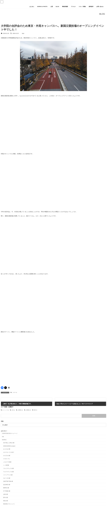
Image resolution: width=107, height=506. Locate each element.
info (3, 436)
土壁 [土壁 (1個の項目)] (13, 410)
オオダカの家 (6, 455)
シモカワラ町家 (7, 462)
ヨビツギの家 (6, 478)
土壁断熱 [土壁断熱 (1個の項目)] (20, 410)
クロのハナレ (6, 458)
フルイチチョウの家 (8, 468)
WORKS (4, 439)
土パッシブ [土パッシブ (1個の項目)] (5, 410)
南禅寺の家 (6, 488)
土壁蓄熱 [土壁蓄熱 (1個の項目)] (28, 410)
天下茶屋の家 (6, 491)
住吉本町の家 (6, 484)
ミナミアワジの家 (8, 475)
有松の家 (5, 500)
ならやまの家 (6, 449)
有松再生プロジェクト (9, 504)
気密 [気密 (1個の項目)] (35, 410)
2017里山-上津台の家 (8, 442)
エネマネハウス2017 (8, 452)
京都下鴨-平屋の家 (8, 481)
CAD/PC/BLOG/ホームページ (9, 433)
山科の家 (5, 494)
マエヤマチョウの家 (8, 471)
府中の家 (5, 497)
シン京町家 (6, 465)
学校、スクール (13, 392)
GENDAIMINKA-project (9, 446)
